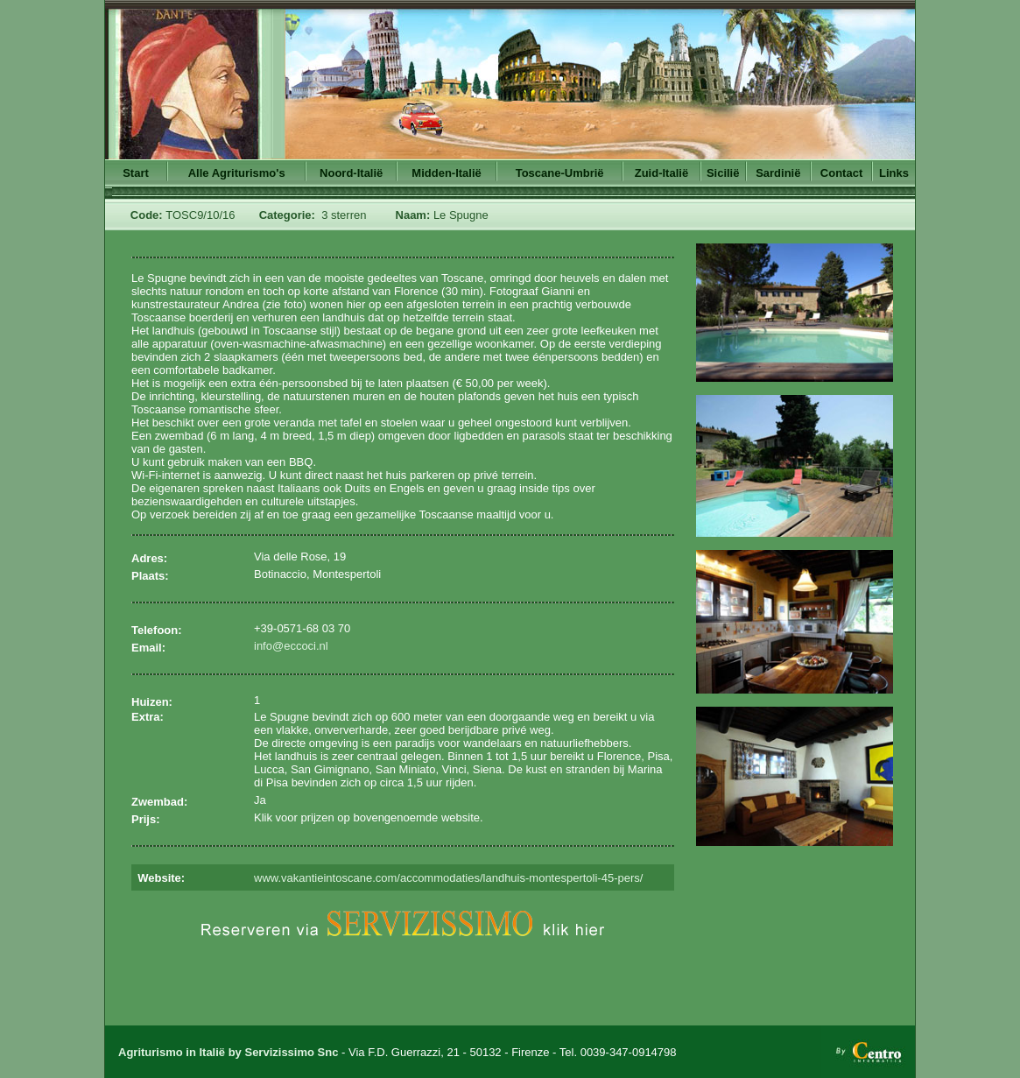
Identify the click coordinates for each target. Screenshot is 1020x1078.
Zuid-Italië (661, 173)
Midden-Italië (446, 173)
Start (136, 173)
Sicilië (723, 173)
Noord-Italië (351, 173)
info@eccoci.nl (291, 645)
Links (894, 173)
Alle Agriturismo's (236, 173)
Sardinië (778, 173)
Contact (841, 173)
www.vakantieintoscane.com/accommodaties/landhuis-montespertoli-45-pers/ (448, 877)
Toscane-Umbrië (560, 173)
